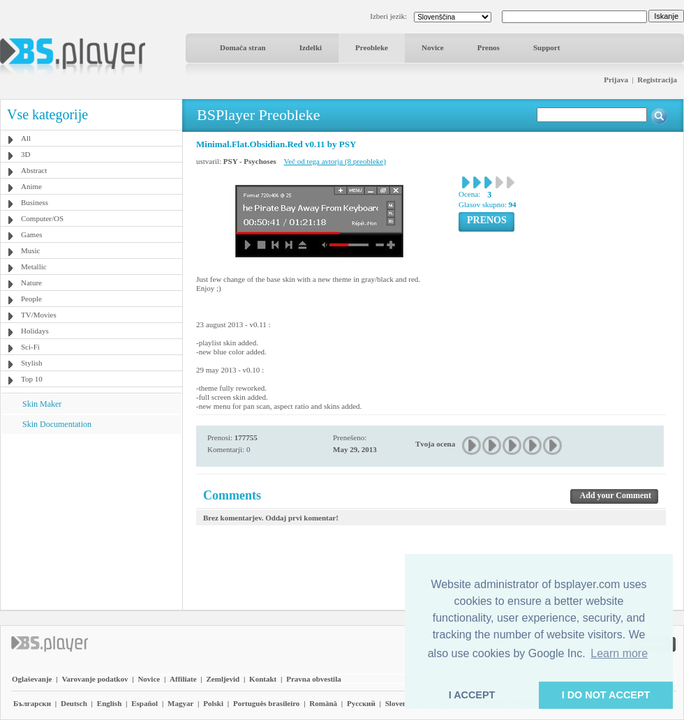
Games (32, 234)
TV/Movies (39, 314)
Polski (213, 703)
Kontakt (262, 679)
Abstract (34, 170)
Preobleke (371, 47)
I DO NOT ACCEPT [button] (606, 694)
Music (30, 250)
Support (546, 47)
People (31, 298)
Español (144, 703)
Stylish (32, 363)
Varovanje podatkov (94, 679)
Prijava (616, 79)
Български (32, 703)
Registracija (657, 79)
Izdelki (310, 47)
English (109, 703)
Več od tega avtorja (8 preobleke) (335, 161)
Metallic (34, 266)
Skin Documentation (56, 424)
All (26, 138)
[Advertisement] (91, 521)
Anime (31, 186)
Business (34, 202)
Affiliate (183, 679)
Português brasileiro (266, 703)
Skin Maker (41, 404)
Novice (433, 47)
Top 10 (32, 379)
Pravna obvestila (313, 679)
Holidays (35, 331)
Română (323, 703)
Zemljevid (223, 679)
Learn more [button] (619, 653)
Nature (31, 282)
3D (25, 154)
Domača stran (243, 47)
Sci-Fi (30, 347)
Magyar (180, 703)
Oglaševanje (32, 679)
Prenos (488, 47)
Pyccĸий (361, 703)
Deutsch (74, 703)
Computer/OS (42, 218)
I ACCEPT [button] (472, 694)
